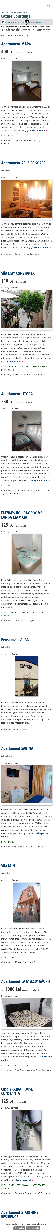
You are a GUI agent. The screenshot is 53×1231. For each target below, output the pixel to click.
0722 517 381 (23, 1065)
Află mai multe (33, 1228)
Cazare (24, 12)
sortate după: (6, 35)
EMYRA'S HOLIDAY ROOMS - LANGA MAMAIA (23, 515)
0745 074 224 (7, 957)
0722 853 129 (7, 1065)
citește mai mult (37, 130)
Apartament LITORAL (17, 393)
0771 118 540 (7, 366)
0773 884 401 (23, 366)
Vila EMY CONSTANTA (18, 273)
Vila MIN (8, 865)
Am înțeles (19, 1228)
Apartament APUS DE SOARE (23, 163)
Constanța (17, 12)
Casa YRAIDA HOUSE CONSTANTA (17, 1091)
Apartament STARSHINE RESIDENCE (19, 1214)
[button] (26, 23)
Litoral (11, 12)
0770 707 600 (7, 135)
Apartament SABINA (17, 748)
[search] (49, 7)
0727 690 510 (7, 370)
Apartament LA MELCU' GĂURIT (26, 981)
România (4, 12)
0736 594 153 (39, 366)
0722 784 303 (7, 841)
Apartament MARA (16, 44)
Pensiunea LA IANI (15, 639)
